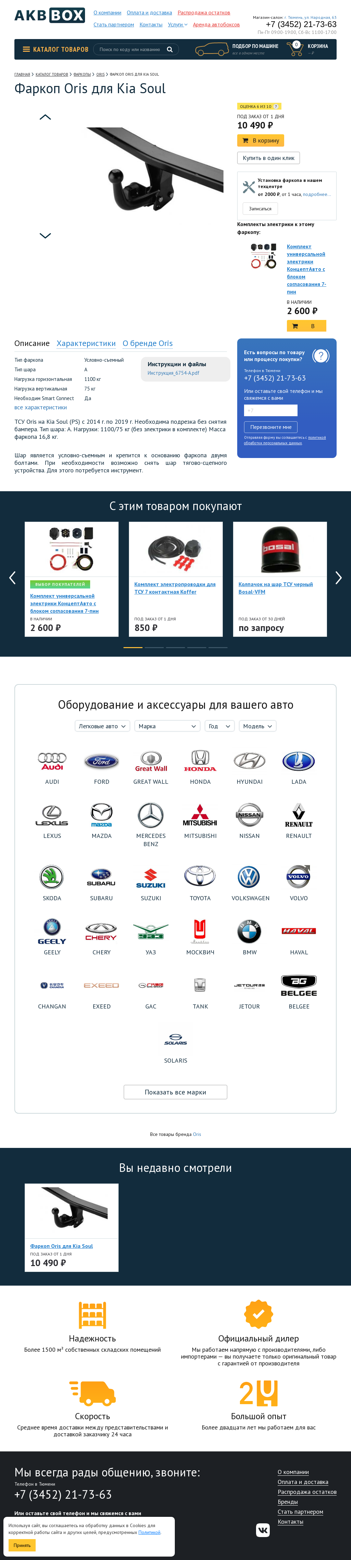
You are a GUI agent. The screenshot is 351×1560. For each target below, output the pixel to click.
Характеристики (86, 343)
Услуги (177, 24)
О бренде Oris (148, 343)
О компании (107, 12)
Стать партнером (114, 24)
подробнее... (317, 194)
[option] (45, 139)
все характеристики (40, 407)
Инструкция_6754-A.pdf (173, 373)
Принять (22, 1545)
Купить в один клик (268, 158)
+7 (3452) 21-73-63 (301, 24)
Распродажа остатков (204, 12)
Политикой (149, 1532)
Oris (197, 1134)
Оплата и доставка (149, 12)
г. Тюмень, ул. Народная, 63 (311, 17)
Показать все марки (175, 1092)
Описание (32, 343)
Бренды (288, 1502)
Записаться (260, 209)
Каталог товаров (56, 49)
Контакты (151, 24)
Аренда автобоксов (216, 24)
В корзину (260, 140)
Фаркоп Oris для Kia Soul (61, 1245)
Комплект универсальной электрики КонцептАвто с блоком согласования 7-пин (306, 269)
